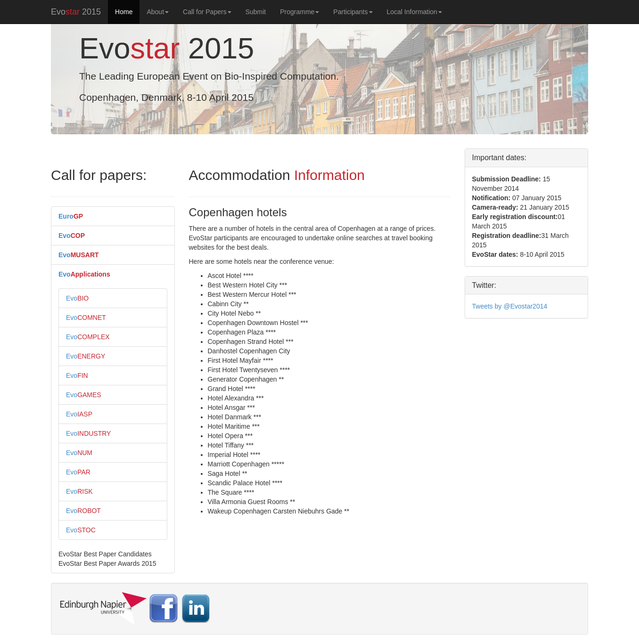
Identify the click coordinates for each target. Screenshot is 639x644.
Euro (70, 216)
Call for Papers (207, 12)
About (158, 12)
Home (123, 12)
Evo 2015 (76, 11)
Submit (256, 12)
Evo (71, 235)
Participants (352, 12)
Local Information (414, 12)
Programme (299, 12)
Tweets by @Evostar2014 (510, 306)
